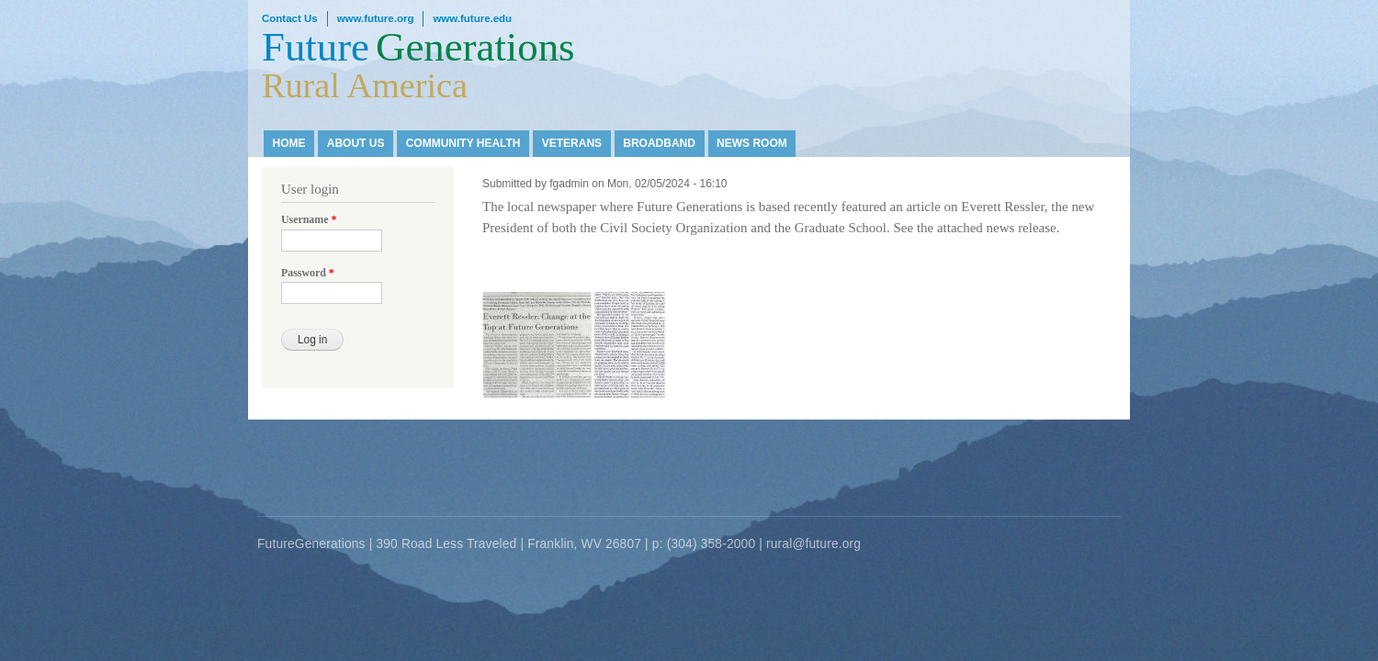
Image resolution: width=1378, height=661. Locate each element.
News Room (752, 143)
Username (308, 219)
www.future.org (375, 18)
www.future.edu (472, 18)
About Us (356, 143)
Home (289, 143)
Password (307, 272)
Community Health (463, 143)
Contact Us (290, 18)
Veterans (572, 143)
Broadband (659, 143)
